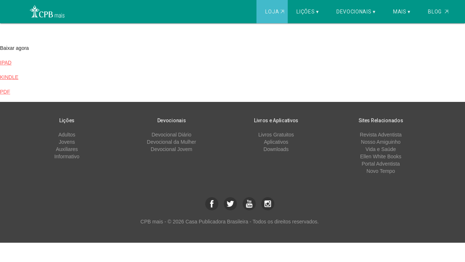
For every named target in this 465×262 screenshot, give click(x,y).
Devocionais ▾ (356, 12)
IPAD (6, 63)
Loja (275, 11)
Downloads (275, 149)
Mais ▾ (402, 12)
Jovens (67, 142)
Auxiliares (67, 149)
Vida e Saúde (380, 149)
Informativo (66, 156)
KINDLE (9, 77)
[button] (211, 203)
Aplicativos (276, 142)
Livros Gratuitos (276, 135)
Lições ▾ (307, 12)
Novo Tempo (381, 171)
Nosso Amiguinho (381, 142)
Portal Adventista (380, 164)
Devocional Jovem (171, 149)
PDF (5, 92)
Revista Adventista (380, 135)
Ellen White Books (380, 156)
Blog (438, 11)
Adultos (67, 135)
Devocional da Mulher (171, 142)
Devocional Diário (171, 135)
